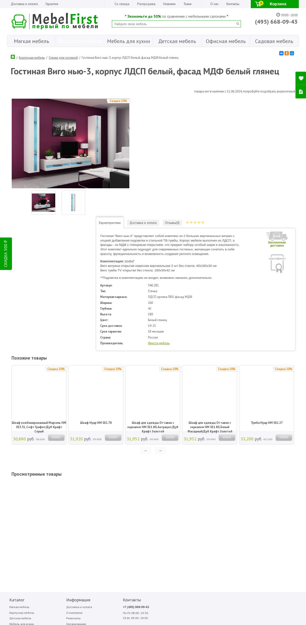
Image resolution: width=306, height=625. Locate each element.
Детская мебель (18, 504)
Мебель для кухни (20, 510)
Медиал (203, 496)
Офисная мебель (19, 516)
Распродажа (146, 4)
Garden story (155, 496)
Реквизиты (53, 504)
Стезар (254, 496)
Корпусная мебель (32, 56)
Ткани (187, 4)
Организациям (56, 510)
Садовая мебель (19, 522)
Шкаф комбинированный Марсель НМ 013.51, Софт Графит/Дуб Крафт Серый (38, 309)
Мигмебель (231, 491)
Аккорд (178, 496)
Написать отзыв (27, 556)
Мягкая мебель (17, 492)
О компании (54, 498)
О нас (214, 4)
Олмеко (229, 496)
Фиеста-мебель (198, 228)
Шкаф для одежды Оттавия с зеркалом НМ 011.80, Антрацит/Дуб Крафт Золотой (152, 309)
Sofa (176, 491)
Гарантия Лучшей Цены (62, 516)
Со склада (122, 4)
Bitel (151, 491)
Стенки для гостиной (63, 56)
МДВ (202, 491)
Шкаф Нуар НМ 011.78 (95, 307)
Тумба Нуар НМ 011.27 (266, 307)
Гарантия (52, 4)
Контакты (232, 4)
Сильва (254, 491)
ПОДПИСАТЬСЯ (79, 548)
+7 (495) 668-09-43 (99, 492)
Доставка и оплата (24, 4)
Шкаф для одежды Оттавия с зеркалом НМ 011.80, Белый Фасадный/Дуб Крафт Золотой (209, 309)
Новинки (169, 4)
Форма (279, 496)
